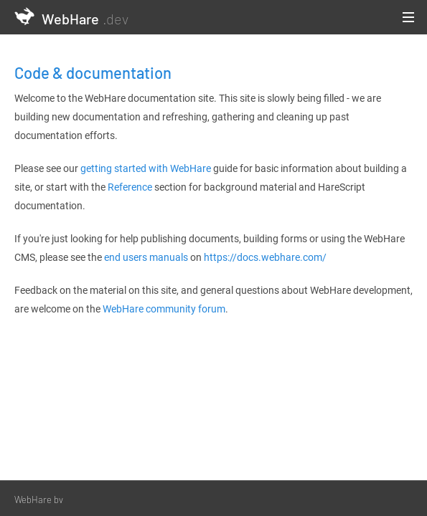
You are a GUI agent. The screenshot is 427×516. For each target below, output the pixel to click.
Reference (130, 187)
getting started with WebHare (145, 168)
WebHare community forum (164, 308)
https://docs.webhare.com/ (265, 257)
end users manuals (146, 257)
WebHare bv (38, 499)
